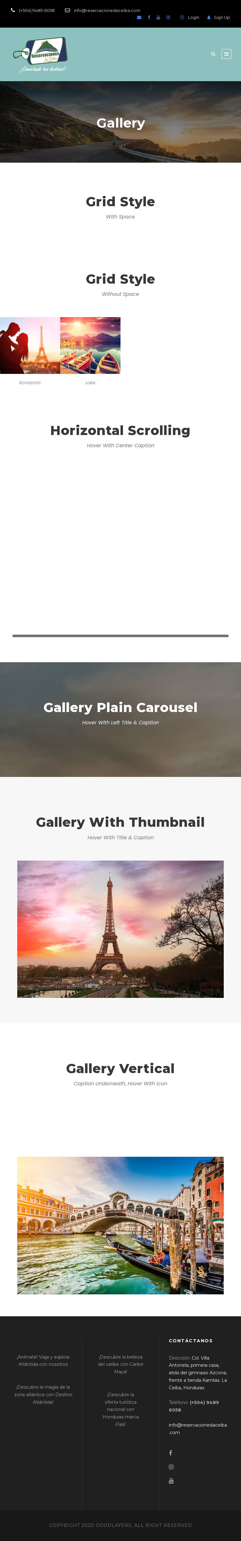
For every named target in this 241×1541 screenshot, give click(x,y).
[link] (198, 1373)
